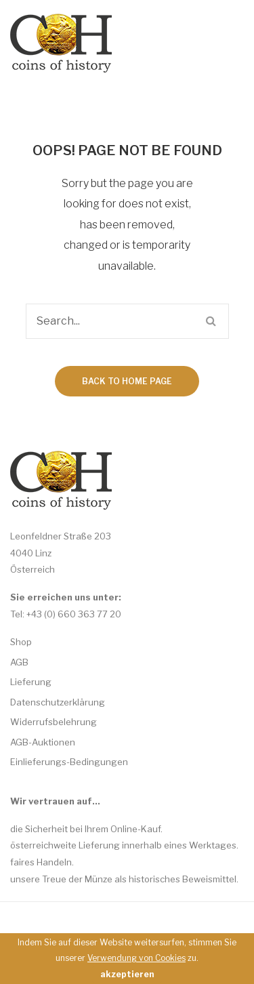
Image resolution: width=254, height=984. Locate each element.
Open (211, 44)
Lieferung (30, 681)
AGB (19, 662)
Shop (21, 641)
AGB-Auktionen (42, 742)
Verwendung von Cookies (136, 958)
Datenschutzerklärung (57, 702)
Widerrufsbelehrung (53, 721)
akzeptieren (127, 974)
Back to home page (127, 381)
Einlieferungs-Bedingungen (69, 761)
